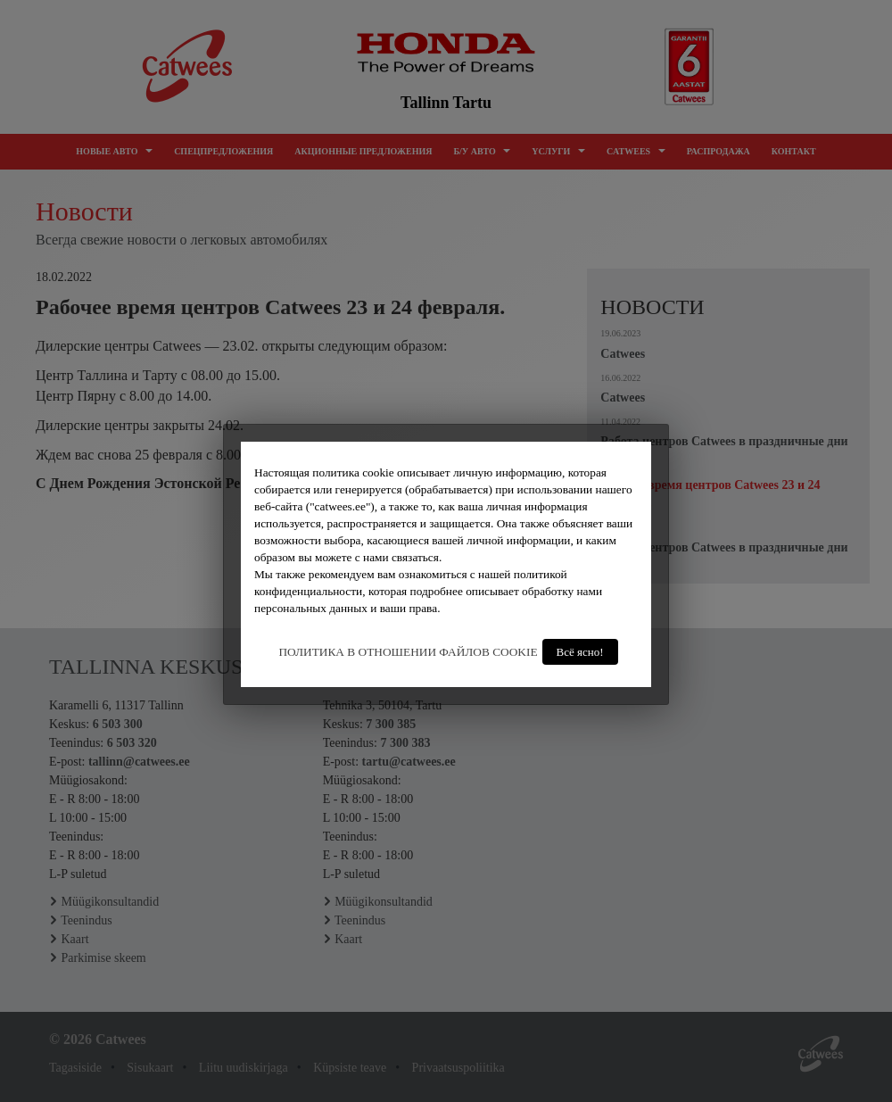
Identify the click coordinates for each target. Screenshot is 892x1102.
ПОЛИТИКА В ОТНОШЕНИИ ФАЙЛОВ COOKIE (407, 652)
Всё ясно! (580, 652)
